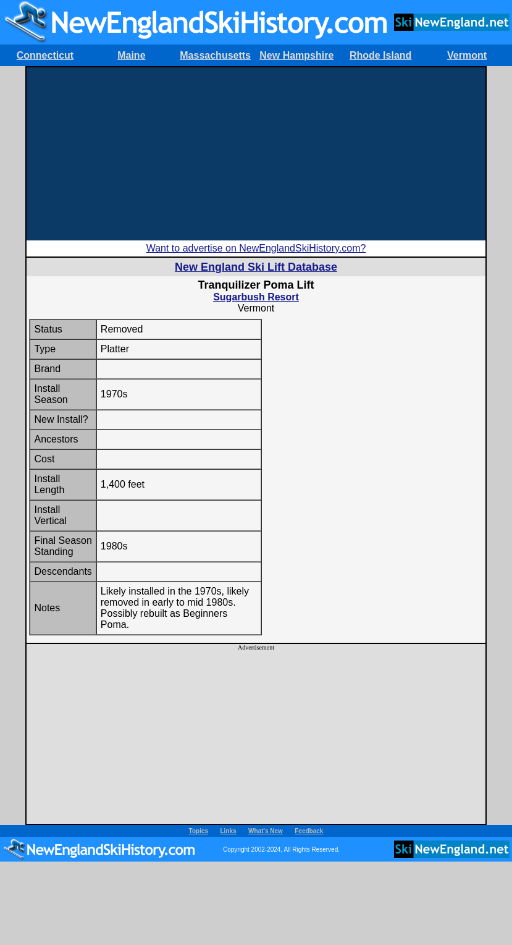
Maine (131, 55)
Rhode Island (380, 55)
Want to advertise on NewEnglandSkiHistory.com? (256, 248)
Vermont (467, 55)
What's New (265, 831)
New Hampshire (296, 55)
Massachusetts (215, 55)
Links (228, 831)
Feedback (309, 831)
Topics (198, 831)
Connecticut (45, 55)
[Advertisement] (256, 153)
